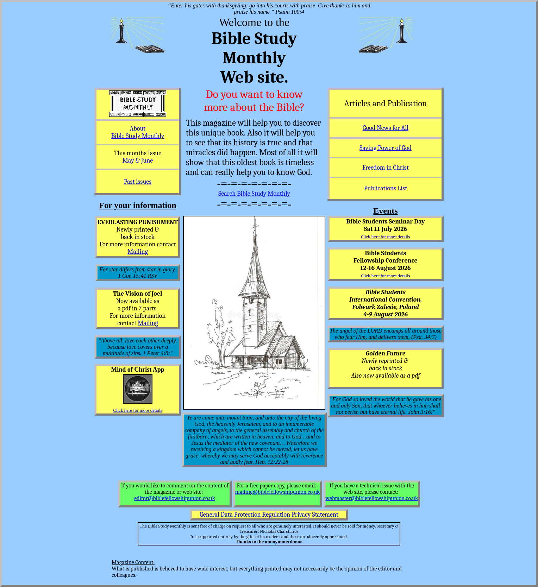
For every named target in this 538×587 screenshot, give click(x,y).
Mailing (137, 251)
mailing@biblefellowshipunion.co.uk (277, 492)
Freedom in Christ (385, 167)
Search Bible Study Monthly (254, 193)
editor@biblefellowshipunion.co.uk (174, 498)
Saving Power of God (385, 148)
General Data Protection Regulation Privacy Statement (269, 514)
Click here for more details (137, 410)
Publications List (385, 188)
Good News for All (385, 128)
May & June (138, 160)
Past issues (137, 181)
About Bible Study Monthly (137, 132)
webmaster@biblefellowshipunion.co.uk (372, 498)
